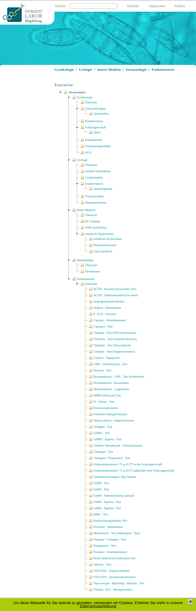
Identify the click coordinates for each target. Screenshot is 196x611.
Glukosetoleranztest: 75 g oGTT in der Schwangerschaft (125, 464)
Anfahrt (179, 6)
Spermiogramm (100, 188)
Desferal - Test (99, 370)
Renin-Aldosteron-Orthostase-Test (112, 558)
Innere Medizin (109, 70)
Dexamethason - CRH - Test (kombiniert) (116, 376)
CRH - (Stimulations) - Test (107, 364)
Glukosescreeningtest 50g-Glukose (112, 476)
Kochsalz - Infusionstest (105, 526)
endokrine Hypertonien (96, 233)
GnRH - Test (98, 483)
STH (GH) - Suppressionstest (108, 570)
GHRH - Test (99, 432)
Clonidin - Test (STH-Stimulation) (112, 332)
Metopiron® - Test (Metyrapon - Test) (114, 533)
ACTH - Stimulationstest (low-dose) (113, 295)
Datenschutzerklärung (98, 606)
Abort (94, 132)
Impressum (157, 6)
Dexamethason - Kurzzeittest (108, 382)
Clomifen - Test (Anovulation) (109, 345)
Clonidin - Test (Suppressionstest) (111, 351)
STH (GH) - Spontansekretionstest (112, 576)
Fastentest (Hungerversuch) (107, 414)
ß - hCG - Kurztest (102, 313)
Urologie (85, 70)
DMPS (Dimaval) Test (104, 395)
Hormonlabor (74, 92)
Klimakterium (91, 139)
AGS (85, 152)
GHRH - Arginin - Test (104, 439)
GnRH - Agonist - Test (104, 501)
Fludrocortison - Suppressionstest (111, 420)
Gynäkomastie (91, 177)
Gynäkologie (64, 70)
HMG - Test (98, 514)
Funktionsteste (163, 70)
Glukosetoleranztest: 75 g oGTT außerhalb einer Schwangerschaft (131, 470)
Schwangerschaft (93, 127)
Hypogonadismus (93, 202)
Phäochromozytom (102, 245)
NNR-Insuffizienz (93, 227)
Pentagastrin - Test (102, 545)
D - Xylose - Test (101, 401)
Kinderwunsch (91, 121)
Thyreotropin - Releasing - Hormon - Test (116, 583)
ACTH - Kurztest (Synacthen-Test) (112, 288)
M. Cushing (89, 221)
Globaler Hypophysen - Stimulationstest (115, 445)
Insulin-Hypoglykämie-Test (107, 520)
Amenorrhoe (98, 113)
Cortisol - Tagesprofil (104, 357)
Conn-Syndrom (100, 251)
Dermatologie (136, 70)
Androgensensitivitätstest (106, 301)
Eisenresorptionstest (103, 407)
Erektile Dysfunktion (95, 171)
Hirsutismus (90, 271)
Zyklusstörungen (93, 108)
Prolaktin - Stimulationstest (107, 551)
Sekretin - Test (99, 564)
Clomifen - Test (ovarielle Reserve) (112, 339)
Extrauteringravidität (95, 146)
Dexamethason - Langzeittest (108, 389)
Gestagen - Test (100, 426)
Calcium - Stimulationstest (107, 320)
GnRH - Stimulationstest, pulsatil (111, 495)
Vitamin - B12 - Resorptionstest (110, 589)
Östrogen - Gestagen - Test (107, 539)
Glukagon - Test (100, 451)
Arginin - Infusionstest (104, 307)
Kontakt (133, 6)
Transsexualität (92, 196)
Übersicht (88, 102)
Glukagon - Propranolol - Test (109, 457)
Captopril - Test (100, 326)
